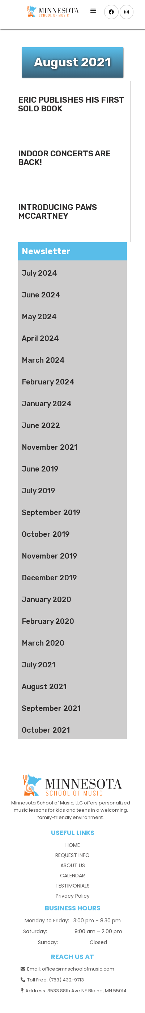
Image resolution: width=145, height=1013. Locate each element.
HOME (72, 845)
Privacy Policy (73, 895)
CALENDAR (72, 875)
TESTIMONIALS (72, 885)
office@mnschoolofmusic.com (78, 968)
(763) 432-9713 (66, 979)
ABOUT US (72, 865)
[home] (51, 11)
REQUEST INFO (72, 855)
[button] (93, 11)
